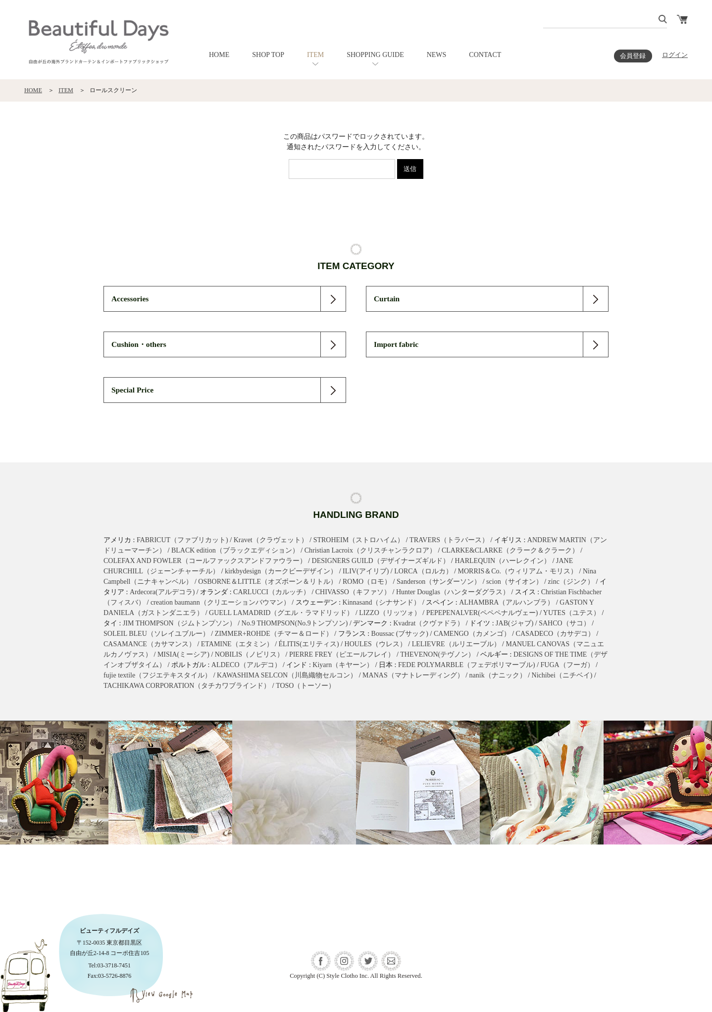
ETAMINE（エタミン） (237, 644)
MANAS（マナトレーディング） (413, 675)
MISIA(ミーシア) (183, 654)
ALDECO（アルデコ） (246, 665)
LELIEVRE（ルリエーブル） (456, 644)
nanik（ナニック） (497, 675)
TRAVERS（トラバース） (449, 540)
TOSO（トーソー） (305, 685)
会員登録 (633, 56)
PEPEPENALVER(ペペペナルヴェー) (482, 613)
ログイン (675, 55)
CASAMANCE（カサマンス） (149, 644)
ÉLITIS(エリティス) (309, 644)
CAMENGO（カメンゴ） (472, 633)
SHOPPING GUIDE (375, 54)
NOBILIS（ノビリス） (249, 654)
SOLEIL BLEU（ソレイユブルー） (156, 633)
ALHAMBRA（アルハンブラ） (506, 602)
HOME (219, 54)
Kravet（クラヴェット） (271, 540)
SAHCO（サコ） (564, 623)
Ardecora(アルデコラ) (162, 592)
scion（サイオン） (514, 581)
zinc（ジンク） (571, 581)
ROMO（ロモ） (367, 581)
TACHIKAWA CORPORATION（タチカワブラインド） (186, 685)
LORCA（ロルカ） (423, 571)
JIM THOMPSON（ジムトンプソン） (179, 623)
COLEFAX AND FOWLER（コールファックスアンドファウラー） (204, 560)
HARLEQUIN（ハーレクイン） (503, 560)
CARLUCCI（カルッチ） (271, 592)
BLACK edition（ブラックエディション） (235, 550)
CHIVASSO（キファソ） (353, 592)
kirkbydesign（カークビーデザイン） (281, 571)
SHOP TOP (268, 54)
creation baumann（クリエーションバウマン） (220, 602)
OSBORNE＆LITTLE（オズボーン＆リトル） (267, 581)
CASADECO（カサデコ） (555, 633)
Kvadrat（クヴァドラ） (428, 623)
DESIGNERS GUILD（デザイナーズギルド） (381, 560)
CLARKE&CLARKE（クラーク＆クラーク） (510, 550)
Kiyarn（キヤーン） (342, 665)
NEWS (437, 54)
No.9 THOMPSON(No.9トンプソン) (295, 623)
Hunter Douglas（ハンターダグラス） (452, 592)
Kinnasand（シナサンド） (382, 602)
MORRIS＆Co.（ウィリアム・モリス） (518, 571)
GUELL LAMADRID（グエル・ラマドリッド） (281, 613)
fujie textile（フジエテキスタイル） (157, 675)
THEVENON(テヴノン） (437, 654)
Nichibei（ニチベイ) (562, 675)
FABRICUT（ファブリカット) (182, 540)
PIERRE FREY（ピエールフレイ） (342, 654)
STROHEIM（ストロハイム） (359, 540)
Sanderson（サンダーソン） (439, 581)
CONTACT (485, 54)
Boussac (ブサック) (400, 633)
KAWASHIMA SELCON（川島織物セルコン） (287, 675)
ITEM (315, 54)
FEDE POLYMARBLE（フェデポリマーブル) (466, 665)
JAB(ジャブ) (514, 623)
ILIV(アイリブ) (366, 571)
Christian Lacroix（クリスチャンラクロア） (370, 550)
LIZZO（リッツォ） (389, 613)
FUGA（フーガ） (567, 665)
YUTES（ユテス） (571, 613)
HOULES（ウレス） (376, 644)
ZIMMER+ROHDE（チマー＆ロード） (274, 633)
